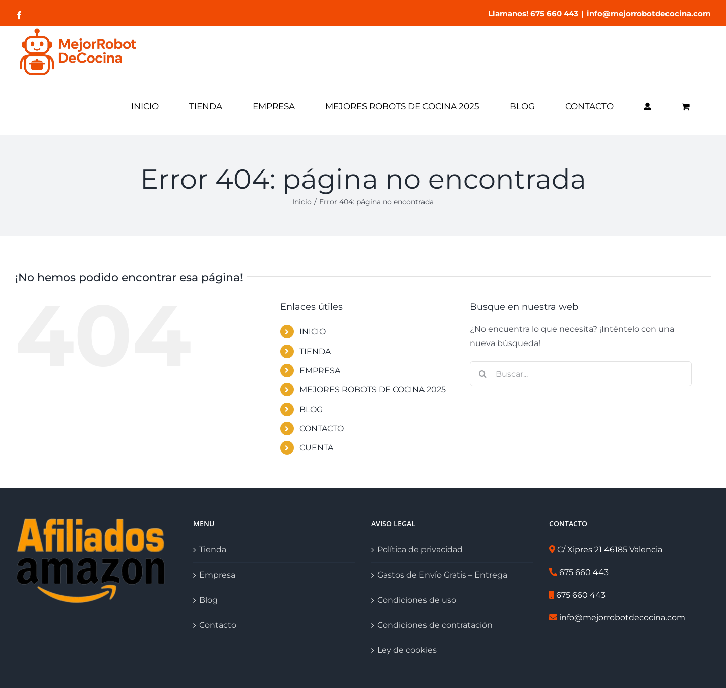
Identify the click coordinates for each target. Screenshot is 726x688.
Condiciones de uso (416, 600)
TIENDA (315, 351)
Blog (208, 600)
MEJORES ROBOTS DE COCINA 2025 (372, 389)
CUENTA (316, 447)
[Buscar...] (581, 373)
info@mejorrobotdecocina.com (649, 13)
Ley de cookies (407, 650)
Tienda (212, 549)
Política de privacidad (420, 549)
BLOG (311, 409)
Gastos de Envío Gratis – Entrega (442, 575)
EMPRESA (319, 370)
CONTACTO (321, 428)
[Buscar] (482, 373)
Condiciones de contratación (435, 625)
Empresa (217, 575)
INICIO (312, 331)
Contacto (217, 625)
